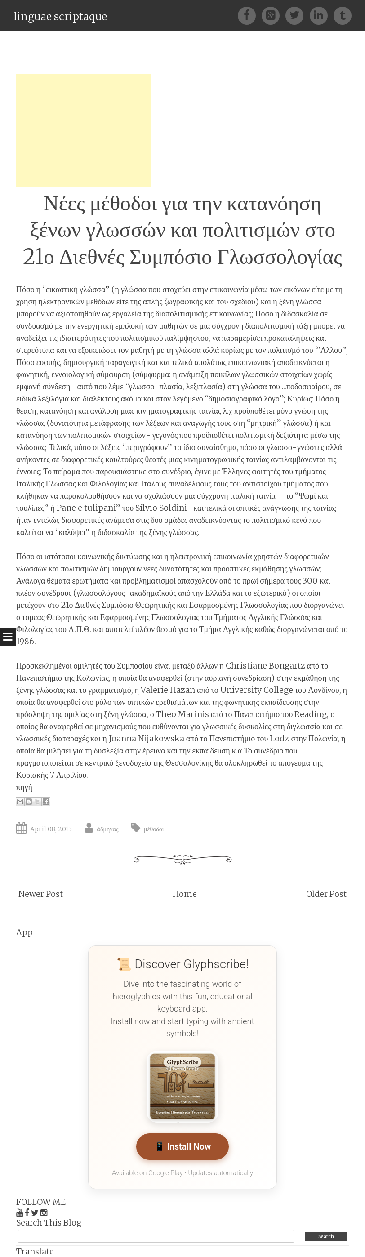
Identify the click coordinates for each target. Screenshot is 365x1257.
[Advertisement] (83, 130)
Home (185, 894)
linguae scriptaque (60, 16)
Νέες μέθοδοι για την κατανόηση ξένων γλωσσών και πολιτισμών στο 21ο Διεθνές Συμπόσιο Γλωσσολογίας (182, 230)
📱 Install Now (182, 1146)
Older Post (326, 894)
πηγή (24, 787)
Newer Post (40, 894)
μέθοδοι (154, 829)
